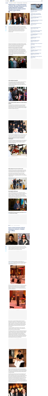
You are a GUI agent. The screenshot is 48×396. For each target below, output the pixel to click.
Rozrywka (14, 11)
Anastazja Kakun (11, 11)
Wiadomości (32, 15)
